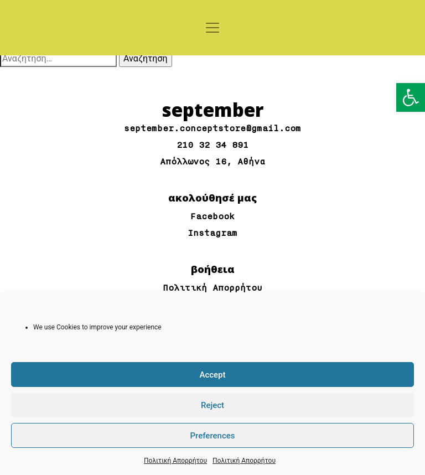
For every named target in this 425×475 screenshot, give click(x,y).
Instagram (212, 233)
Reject (212, 405)
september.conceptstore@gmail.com (212, 128)
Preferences (212, 436)
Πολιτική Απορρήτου (175, 460)
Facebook (212, 216)
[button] (410, 97)
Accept (212, 375)
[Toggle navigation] (212, 28)
